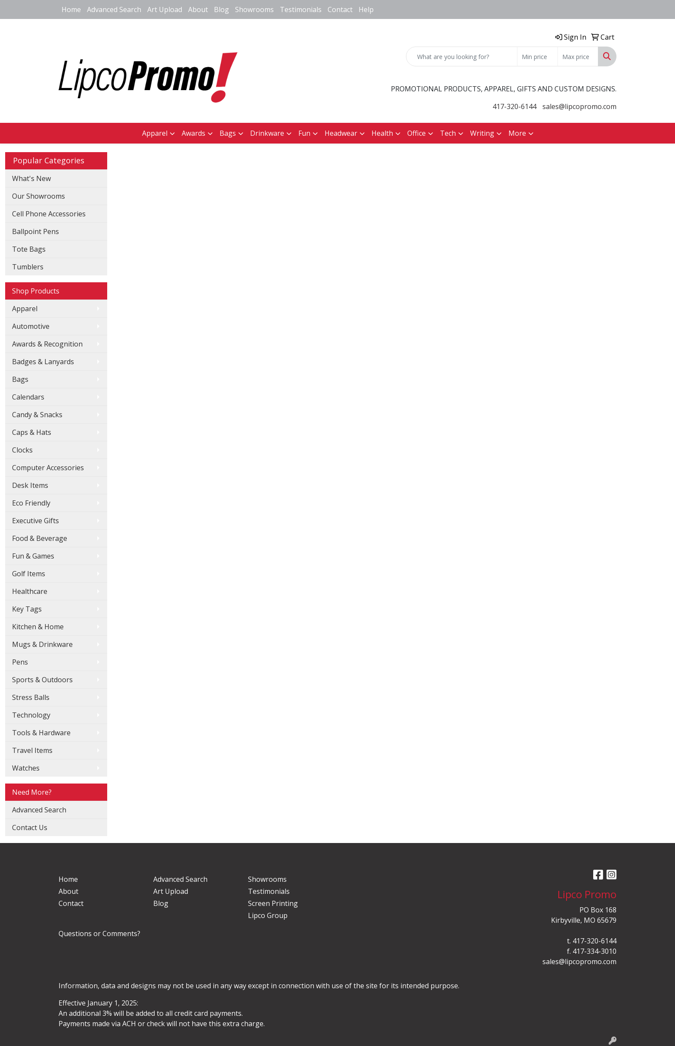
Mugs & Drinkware (42, 644)
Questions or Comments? (99, 933)
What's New (31, 178)
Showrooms (254, 9)
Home (71, 9)
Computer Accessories (48, 467)
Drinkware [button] (267, 133)
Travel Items (32, 750)
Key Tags (27, 609)
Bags (20, 379)
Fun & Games (33, 556)
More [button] (517, 133)
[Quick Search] (461, 56)
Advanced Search (114, 9)
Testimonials (301, 9)
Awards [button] (193, 133)
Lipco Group (268, 915)
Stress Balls (31, 697)
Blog (221, 9)
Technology (31, 715)
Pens (20, 662)
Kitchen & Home (38, 626)
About (198, 9)
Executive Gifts (35, 520)
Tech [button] (448, 133)
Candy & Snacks (37, 414)
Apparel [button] (154, 133)
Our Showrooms (38, 196)
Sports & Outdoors (42, 679)
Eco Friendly (31, 503)
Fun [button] (304, 133)
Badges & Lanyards (43, 361)
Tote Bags (29, 249)
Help (366, 9)
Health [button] (382, 133)
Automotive (31, 326)
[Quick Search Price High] (577, 56)
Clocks (22, 450)
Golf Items (28, 573)
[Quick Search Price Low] (537, 56)
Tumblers (27, 267)
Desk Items (30, 485)
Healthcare (29, 591)
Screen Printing (273, 903)
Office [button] (416, 133)
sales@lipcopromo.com (579, 106)
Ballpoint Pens (35, 231)
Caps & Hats (31, 432)
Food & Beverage (39, 538)
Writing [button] (482, 133)
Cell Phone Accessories (49, 214)
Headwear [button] (341, 133)
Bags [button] (228, 133)
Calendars (28, 397)
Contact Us (29, 827)
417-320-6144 (514, 106)
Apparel (24, 308)
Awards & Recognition (47, 344)
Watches (26, 768)
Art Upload (164, 9)
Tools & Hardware (41, 732)
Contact (340, 9)
